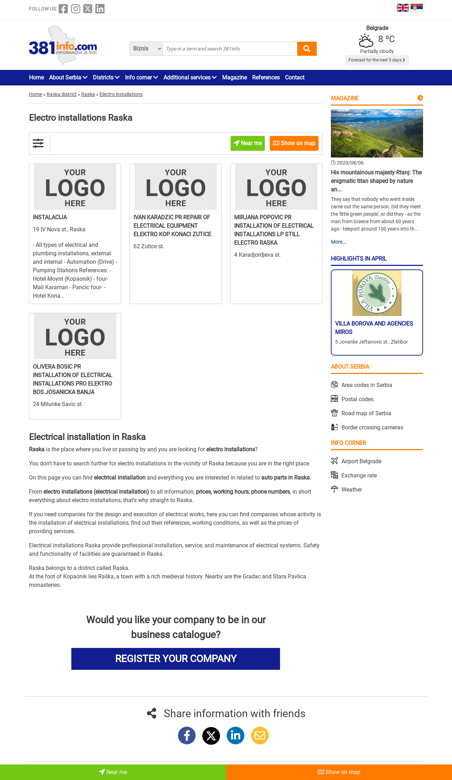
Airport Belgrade (361, 461)
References (266, 77)
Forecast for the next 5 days (377, 60)
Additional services (190, 77)
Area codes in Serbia (366, 385)
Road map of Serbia (366, 413)
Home (36, 77)
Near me (113, 772)
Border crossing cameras (372, 427)
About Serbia (68, 77)
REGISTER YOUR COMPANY (176, 659)
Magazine (234, 77)
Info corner (141, 77)
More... (338, 242)
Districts (106, 77)
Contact (294, 77)
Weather (351, 489)
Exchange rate (359, 475)
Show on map (339, 772)
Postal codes (357, 399)
